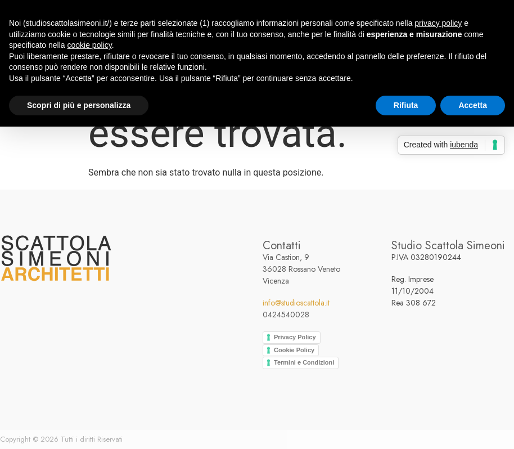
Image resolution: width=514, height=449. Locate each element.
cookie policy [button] (89, 45)
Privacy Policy (295, 337)
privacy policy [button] (438, 23)
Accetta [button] (472, 105)
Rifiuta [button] (406, 105)
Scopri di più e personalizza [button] (78, 105)
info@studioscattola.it (296, 302)
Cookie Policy (294, 350)
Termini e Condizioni (304, 362)
